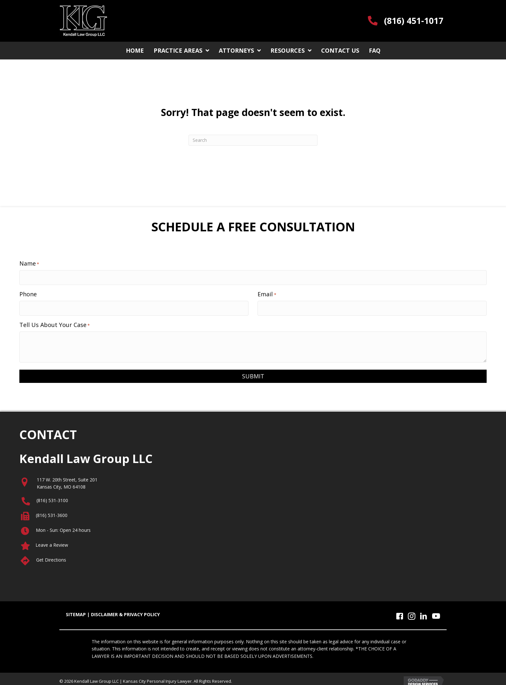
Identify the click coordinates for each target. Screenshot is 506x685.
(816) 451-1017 (413, 20)
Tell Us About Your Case (54, 320)
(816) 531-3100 (52, 496)
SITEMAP (76, 610)
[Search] (253, 140)
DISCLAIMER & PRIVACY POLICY (125, 610)
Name (29, 263)
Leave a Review (51, 541)
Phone (28, 292)
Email (267, 292)
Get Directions (51, 556)
